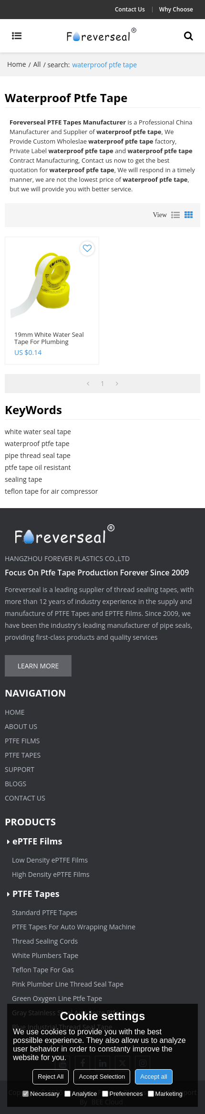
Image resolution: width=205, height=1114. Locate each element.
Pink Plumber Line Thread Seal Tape (67, 984)
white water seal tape (38, 431)
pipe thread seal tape (38, 455)
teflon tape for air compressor (51, 491)
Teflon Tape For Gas (43, 969)
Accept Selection (102, 1076)
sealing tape (23, 479)
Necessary (40, 1093)
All (37, 64)
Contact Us (130, 9)
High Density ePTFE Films (51, 874)
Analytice (80, 1093)
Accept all (153, 1076)
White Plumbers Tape (45, 955)
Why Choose (176, 9)
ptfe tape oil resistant (38, 467)
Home (16, 64)
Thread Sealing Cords (45, 941)
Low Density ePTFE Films (50, 859)
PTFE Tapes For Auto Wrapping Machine (73, 926)
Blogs (15, 783)
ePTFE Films (37, 841)
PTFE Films (22, 740)
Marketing (165, 1093)
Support (19, 769)
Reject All (50, 1076)
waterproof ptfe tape (37, 443)
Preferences (122, 1093)
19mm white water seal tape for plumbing (49, 338)
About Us (21, 726)
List (175, 215)
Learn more (38, 665)
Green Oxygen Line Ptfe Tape (57, 998)
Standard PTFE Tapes (44, 912)
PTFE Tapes (23, 755)
